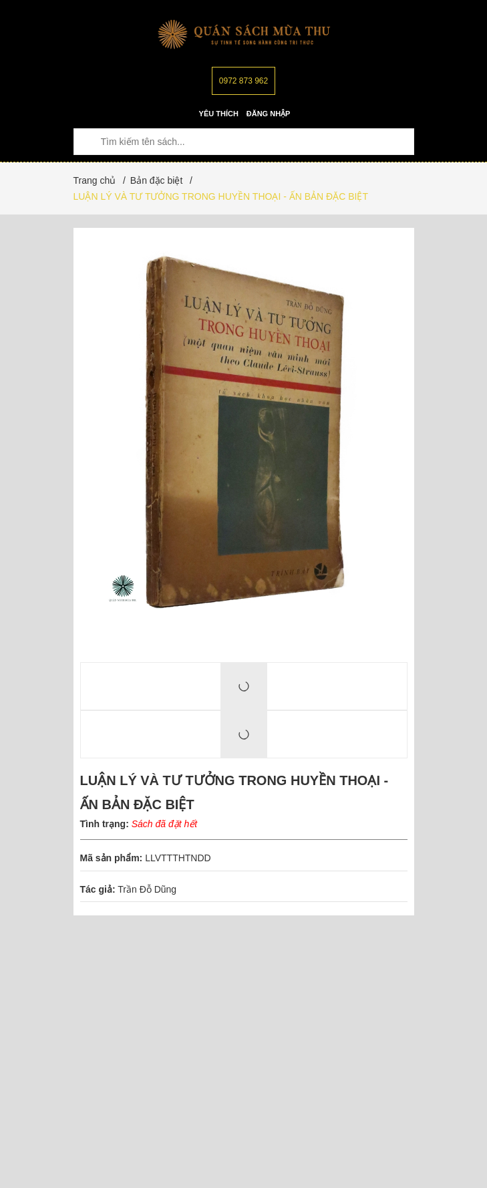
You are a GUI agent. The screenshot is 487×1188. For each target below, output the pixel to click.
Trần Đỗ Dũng (147, 889)
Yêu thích (218, 114)
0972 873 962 (243, 81)
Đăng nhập (269, 114)
